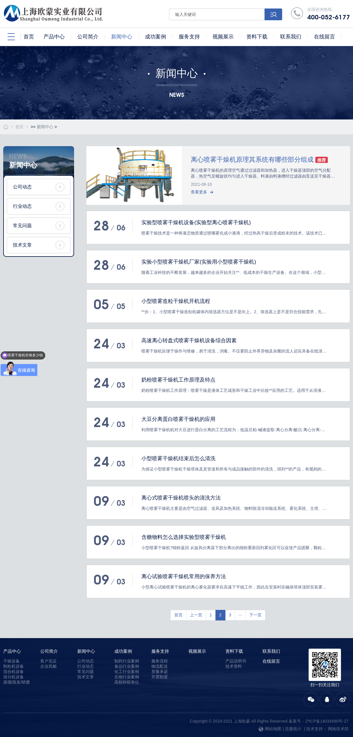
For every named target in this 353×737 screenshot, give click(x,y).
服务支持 (160, 651)
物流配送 (159, 666)
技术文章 (22, 244)
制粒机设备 (13, 666)
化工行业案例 (126, 671)
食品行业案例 (126, 666)
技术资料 (233, 666)
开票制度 (159, 676)
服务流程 (159, 661)
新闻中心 (45, 126)
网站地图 (270, 728)
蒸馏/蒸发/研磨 (16, 682)
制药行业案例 (126, 661)
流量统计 (293, 728)
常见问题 (22, 225)
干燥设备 (11, 661)
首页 (19, 126)
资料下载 (234, 651)
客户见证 (48, 661)
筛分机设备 (13, 676)
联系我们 (271, 651)
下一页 (255, 615)
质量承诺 (159, 671)
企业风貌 (48, 666)
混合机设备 (13, 671)
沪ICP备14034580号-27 (327, 721)
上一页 (196, 615)
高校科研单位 (126, 682)
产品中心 (12, 651)
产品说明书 (235, 661)
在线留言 (271, 661)
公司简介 (49, 651)
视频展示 (197, 651)
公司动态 (22, 186)
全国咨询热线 (328, 14)
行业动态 (22, 206)
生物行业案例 (126, 676)
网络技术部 (338, 728)
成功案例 (123, 651)
